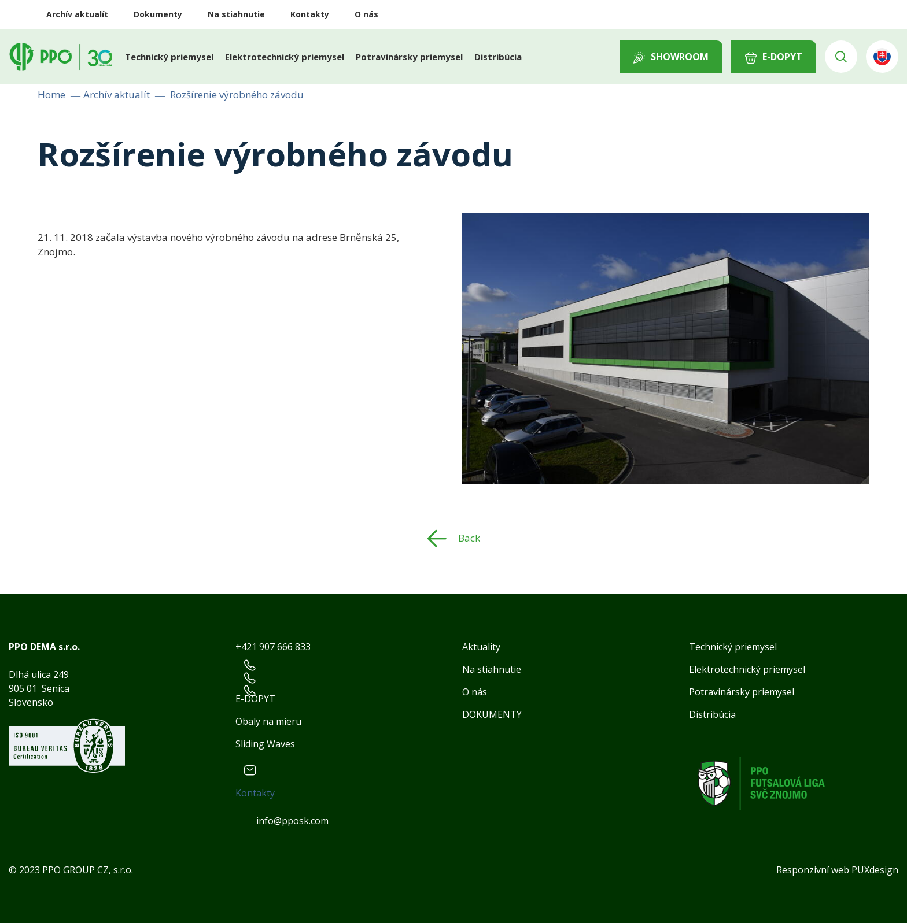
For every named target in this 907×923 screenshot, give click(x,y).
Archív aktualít (77, 14)
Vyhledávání (841, 56)
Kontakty (309, 14)
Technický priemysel (169, 56)
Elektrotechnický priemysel (284, 56)
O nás (366, 14)
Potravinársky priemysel (409, 56)
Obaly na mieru (268, 721)
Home (51, 94)
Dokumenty (158, 14)
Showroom (680, 56)
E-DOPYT (782, 56)
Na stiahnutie (236, 14)
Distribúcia (498, 56)
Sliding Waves (265, 743)
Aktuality (481, 646)
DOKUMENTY (492, 714)
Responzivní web (812, 869)
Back (469, 537)
